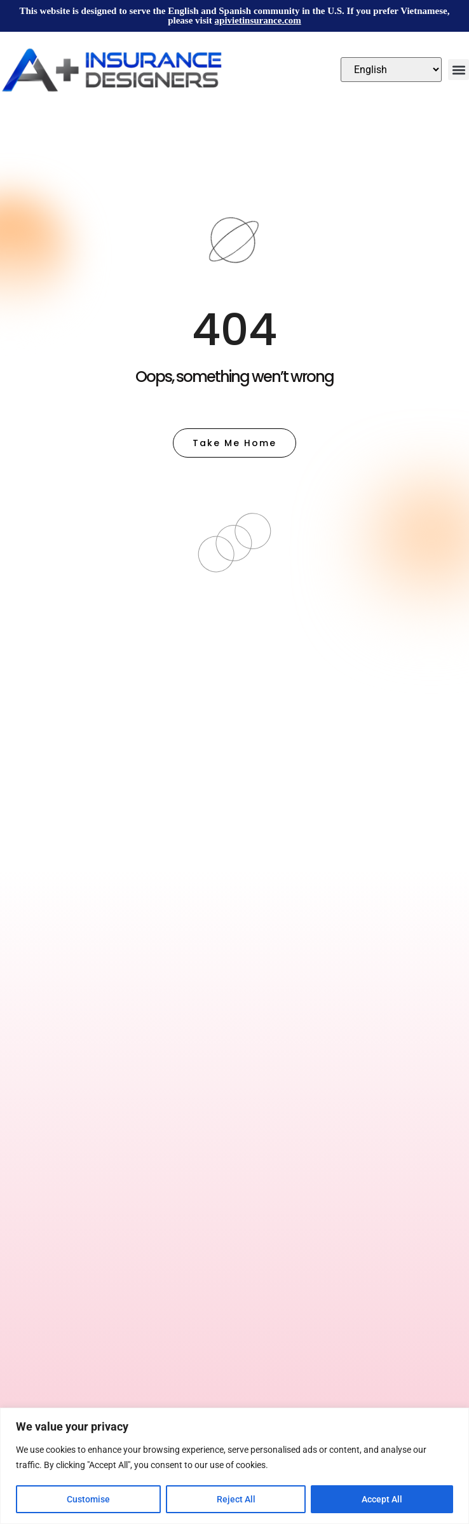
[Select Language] (391, 69)
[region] (234, 1466)
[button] (458, 69)
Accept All (382, 1499)
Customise (88, 1499)
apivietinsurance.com (258, 20)
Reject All (236, 1499)
